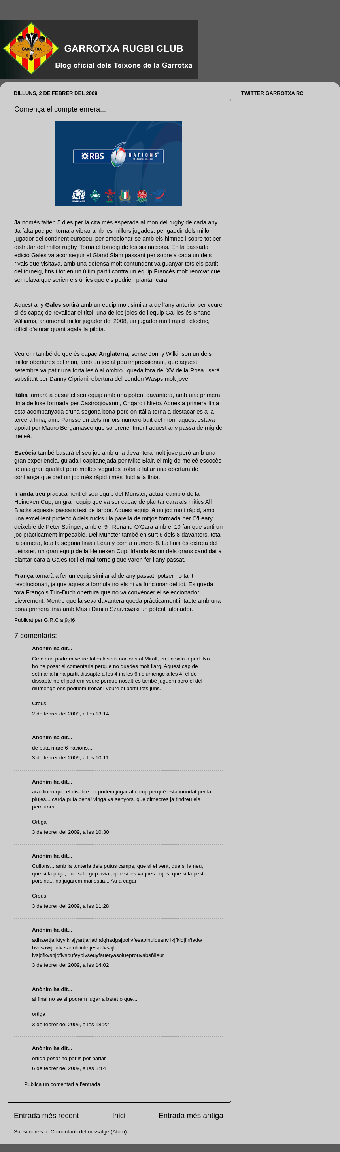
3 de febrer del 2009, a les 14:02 (70, 965)
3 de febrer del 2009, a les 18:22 (70, 1024)
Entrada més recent (46, 1115)
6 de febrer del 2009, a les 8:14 (69, 1068)
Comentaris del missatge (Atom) (89, 1132)
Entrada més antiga (191, 1115)
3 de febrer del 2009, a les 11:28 (70, 906)
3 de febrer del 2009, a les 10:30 (70, 832)
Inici (119, 1115)
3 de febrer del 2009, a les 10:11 (70, 758)
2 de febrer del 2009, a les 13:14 (70, 714)
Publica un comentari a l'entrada (62, 1084)
